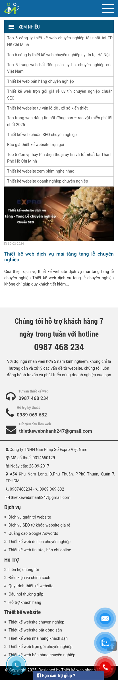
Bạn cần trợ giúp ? (56, 675)
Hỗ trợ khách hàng (25, 602)
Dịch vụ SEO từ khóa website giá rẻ (39, 525)
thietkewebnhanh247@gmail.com (55, 431)
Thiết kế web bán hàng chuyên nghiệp (40, 81)
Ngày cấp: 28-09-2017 (30, 466)
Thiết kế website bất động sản (35, 630)
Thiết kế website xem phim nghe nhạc (40, 171)
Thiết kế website (22, 612)
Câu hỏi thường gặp (26, 594)
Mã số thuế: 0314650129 (33, 458)
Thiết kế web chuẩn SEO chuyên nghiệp (42, 134)
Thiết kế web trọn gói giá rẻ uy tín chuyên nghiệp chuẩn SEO (60, 94)
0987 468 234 (33, 398)
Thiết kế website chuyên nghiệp (36, 622)
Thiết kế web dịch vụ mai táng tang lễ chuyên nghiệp (59, 256)
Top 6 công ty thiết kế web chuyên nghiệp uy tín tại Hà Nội (58, 54)
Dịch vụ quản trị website (30, 517)
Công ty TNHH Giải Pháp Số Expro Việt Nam (49, 449)
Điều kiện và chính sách (29, 577)
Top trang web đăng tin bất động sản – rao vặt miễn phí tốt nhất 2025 (60, 121)
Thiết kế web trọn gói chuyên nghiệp (41, 646)
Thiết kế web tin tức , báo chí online (40, 550)
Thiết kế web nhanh (78, 670)
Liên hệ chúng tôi (24, 569)
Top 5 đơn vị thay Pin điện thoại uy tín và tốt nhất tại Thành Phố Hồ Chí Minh (60, 158)
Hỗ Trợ (11, 559)
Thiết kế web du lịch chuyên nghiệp (40, 541)
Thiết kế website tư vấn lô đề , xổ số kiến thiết (47, 108)
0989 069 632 (32, 415)
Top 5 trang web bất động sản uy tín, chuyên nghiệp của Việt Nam (60, 68)
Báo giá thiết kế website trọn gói (35, 144)
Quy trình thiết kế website (31, 586)
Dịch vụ (12, 507)
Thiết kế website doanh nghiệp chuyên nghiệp (47, 181)
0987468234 (21, 489)
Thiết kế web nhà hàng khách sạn (38, 638)
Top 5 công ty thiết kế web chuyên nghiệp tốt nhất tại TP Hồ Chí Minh (60, 41)
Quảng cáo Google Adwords (33, 533)
